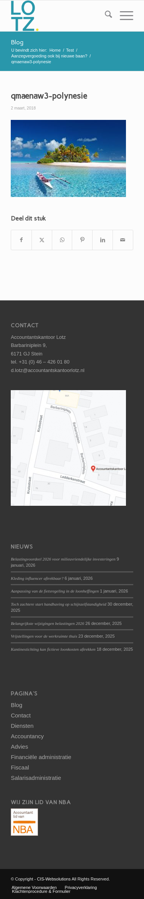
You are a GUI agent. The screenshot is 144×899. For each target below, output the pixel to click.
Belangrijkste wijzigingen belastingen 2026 (47, 623)
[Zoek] (104, 15)
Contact (21, 715)
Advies (19, 746)
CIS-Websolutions (54, 879)
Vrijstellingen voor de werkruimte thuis (44, 636)
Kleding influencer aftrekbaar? (37, 578)
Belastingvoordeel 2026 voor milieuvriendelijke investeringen (63, 559)
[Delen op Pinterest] (82, 240)
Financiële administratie (41, 757)
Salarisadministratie (36, 777)
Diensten (22, 725)
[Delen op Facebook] (21, 240)
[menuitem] (104, 15)
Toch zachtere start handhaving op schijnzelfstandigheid (58, 604)
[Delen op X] (42, 240)
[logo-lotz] (60, 15)
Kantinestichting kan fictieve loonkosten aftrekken (53, 649)
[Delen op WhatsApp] (62, 240)
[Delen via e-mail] (123, 240)
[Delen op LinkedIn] (103, 240)
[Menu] (122, 15)
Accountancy (27, 736)
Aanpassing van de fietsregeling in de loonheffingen (55, 591)
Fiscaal (20, 767)
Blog (17, 42)
